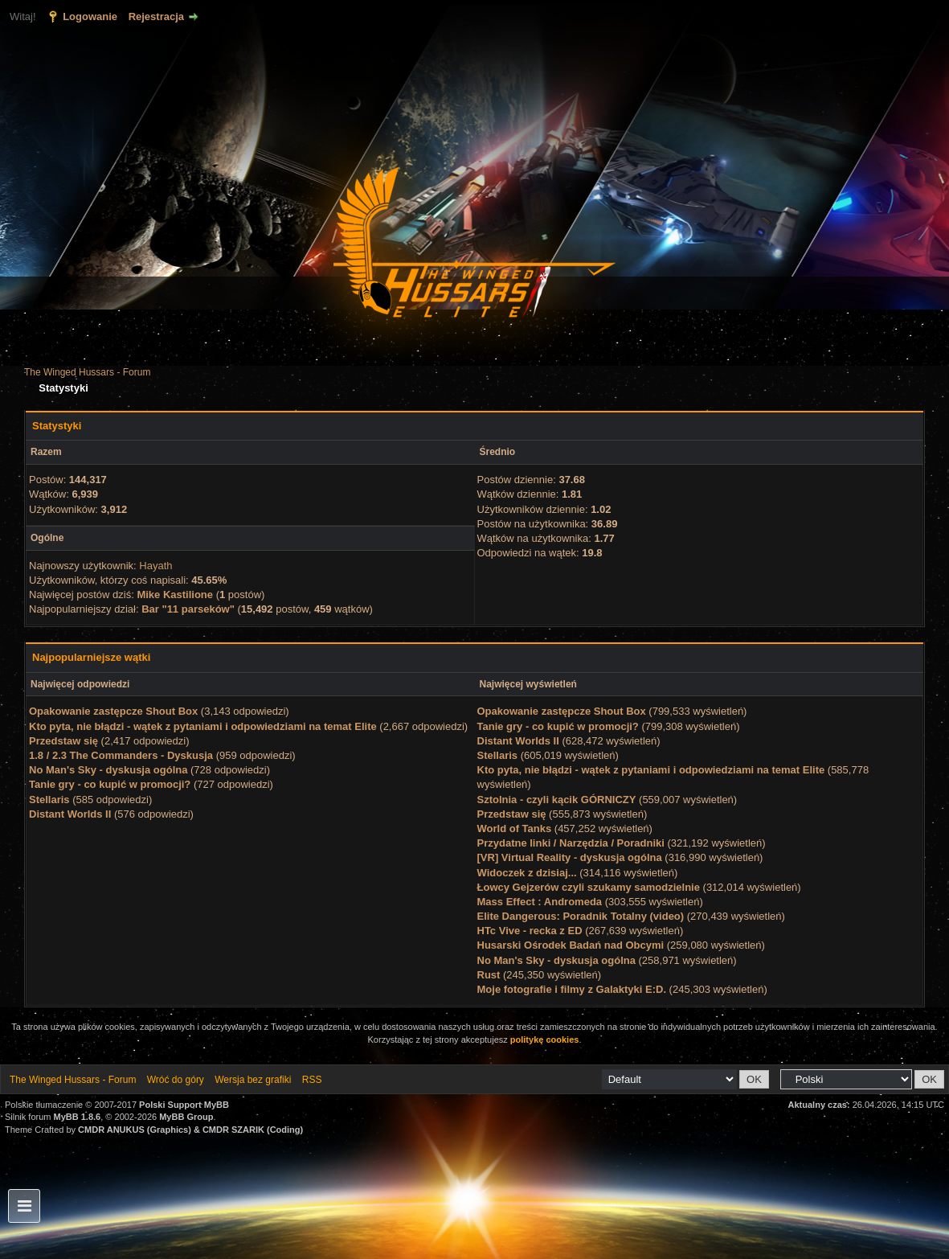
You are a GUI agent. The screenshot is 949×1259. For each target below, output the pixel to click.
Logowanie (90, 16)
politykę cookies (544, 1039)
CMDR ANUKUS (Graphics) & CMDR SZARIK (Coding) (190, 1129)
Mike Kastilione (175, 594)
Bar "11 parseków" (188, 609)
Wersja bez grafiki (253, 1079)
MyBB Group (186, 1117)
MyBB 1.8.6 (77, 1117)
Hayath (155, 566)
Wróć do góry (175, 1079)
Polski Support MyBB (184, 1104)
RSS (312, 1079)
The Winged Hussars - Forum (87, 372)
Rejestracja (156, 16)
